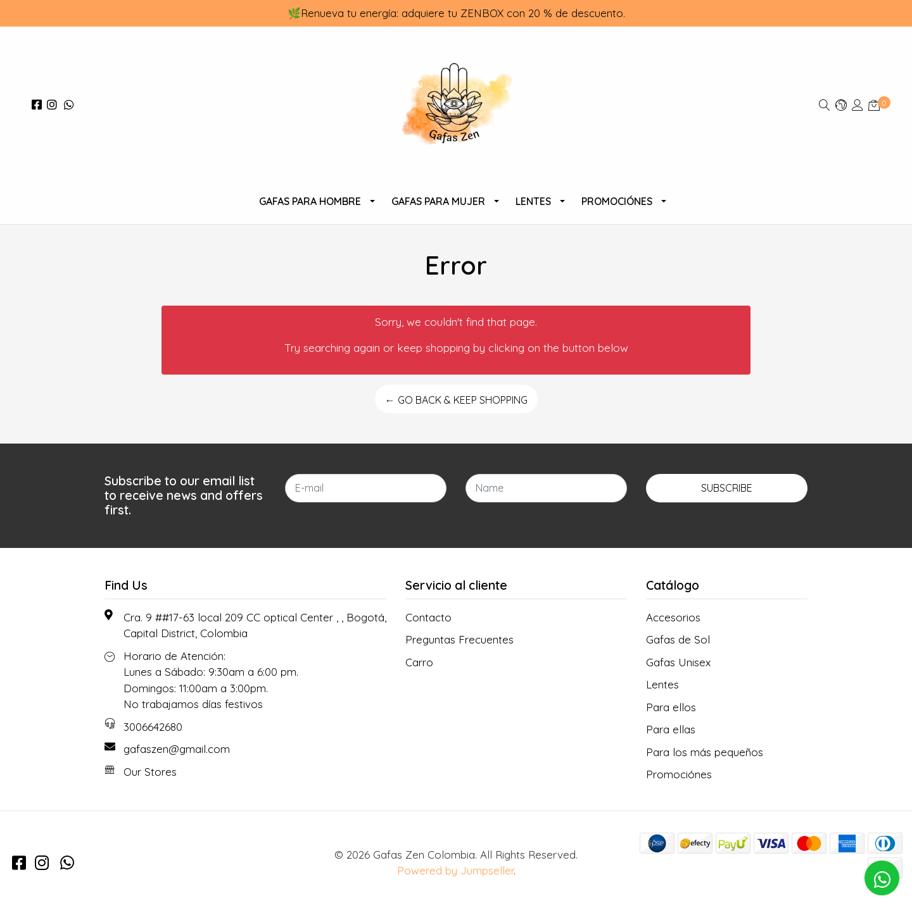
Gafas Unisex (678, 662)
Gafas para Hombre (310, 201)
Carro (419, 662)
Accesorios (673, 617)
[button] (841, 104)
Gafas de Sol (678, 639)
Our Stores (150, 771)
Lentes (533, 201)
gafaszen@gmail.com (177, 749)
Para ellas (670, 729)
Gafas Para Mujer (438, 201)
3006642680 (153, 726)
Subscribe (726, 488)
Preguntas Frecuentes (459, 639)
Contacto (428, 617)
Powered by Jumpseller (455, 870)
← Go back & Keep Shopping (456, 400)
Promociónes (616, 201)
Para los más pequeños (704, 752)
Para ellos (671, 707)
